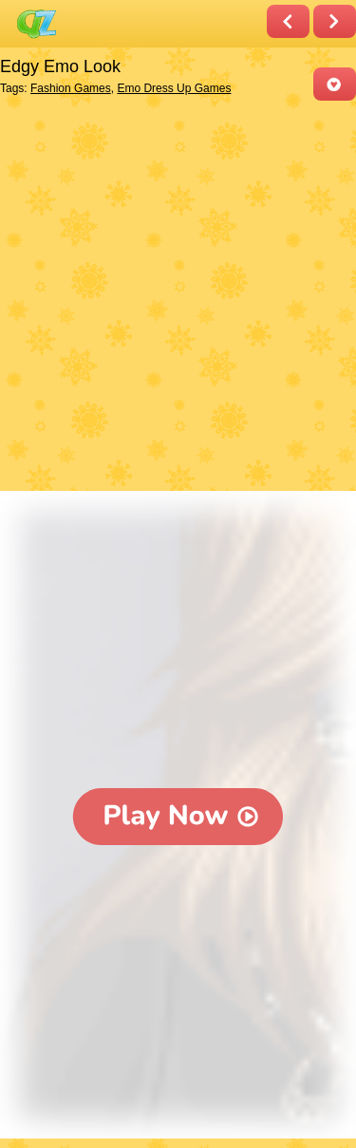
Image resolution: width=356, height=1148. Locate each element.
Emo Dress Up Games (174, 88)
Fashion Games (70, 88)
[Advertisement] (178, 298)
